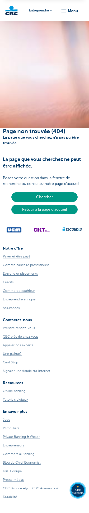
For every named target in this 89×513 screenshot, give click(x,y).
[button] (69, 11)
